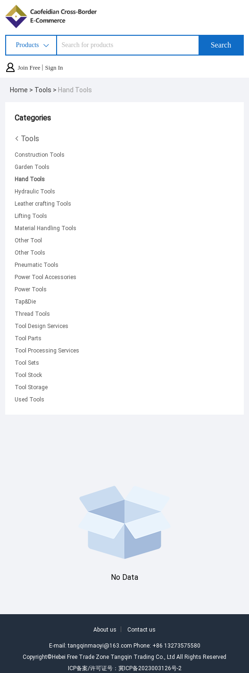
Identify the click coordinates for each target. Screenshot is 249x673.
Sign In (54, 67)
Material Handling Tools (45, 228)
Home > (22, 89)
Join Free (29, 67)
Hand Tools (75, 89)
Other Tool (28, 240)
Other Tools (30, 252)
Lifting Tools (31, 215)
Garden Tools (32, 166)
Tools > (46, 89)
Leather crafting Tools (43, 203)
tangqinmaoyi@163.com (100, 645)
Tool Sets (27, 362)
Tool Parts (28, 338)
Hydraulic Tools (35, 191)
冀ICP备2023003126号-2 (150, 668)
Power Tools (31, 289)
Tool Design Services (41, 325)
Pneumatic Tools (36, 264)
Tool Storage (31, 387)
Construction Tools (40, 154)
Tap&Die (25, 301)
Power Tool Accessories (45, 276)
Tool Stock (28, 374)
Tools (27, 138)
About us (104, 629)
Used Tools (29, 399)
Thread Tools (32, 313)
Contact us (141, 629)
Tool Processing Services (47, 350)
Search (221, 45)
